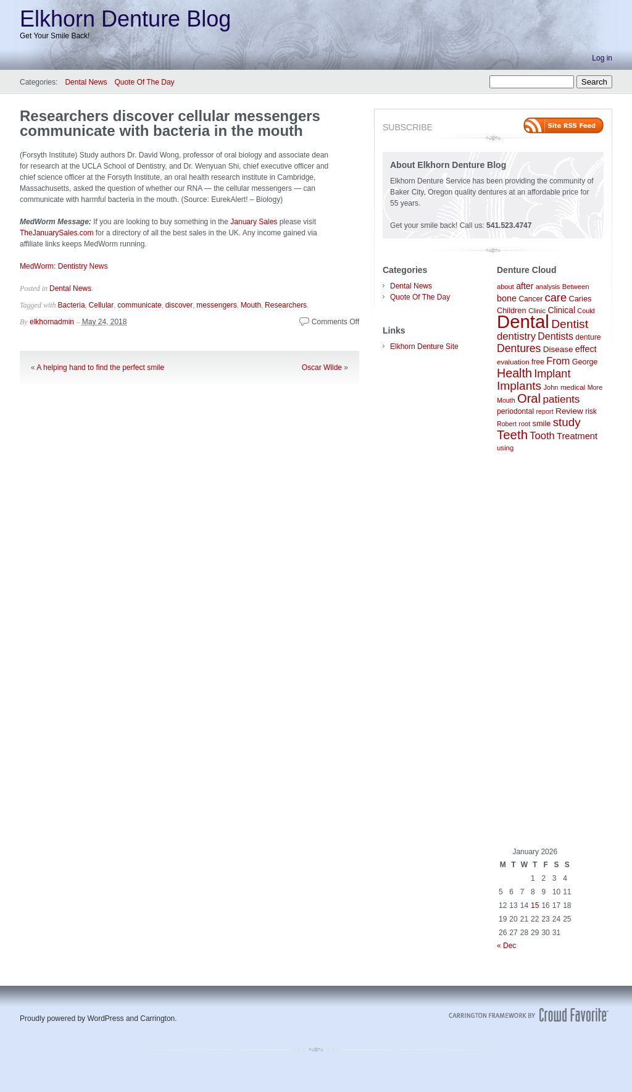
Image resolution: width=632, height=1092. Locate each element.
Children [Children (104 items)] (511, 310)
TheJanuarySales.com (56, 233)
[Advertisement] (551, 649)
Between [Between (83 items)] (575, 286)
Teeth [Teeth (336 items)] (512, 434)
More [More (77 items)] (595, 387)
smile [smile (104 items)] (542, 423)
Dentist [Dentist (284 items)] (569, 323)
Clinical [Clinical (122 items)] (561, 310)
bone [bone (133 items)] (507, 298)
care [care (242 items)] (556, 297)
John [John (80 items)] (550, 387)
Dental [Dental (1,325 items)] (523, 321)
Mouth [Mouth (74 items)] (506, 400)
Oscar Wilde (322, 367)
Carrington (157, 1018)
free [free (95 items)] (537, 362)
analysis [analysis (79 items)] (548, 286)
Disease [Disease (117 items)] (558, 349)
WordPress (105, 1018)
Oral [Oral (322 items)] (529, 398)
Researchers (286, 305)
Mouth (251, 305)
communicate (139, 305)
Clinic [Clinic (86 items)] (537, 310)
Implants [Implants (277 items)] (519, 385)
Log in (602, 58)
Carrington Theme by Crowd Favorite (529, 1015)
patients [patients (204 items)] (561, 399)
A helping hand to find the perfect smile (100, 367)
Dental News (86, 82)
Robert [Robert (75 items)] (507, 423)
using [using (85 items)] (505, 448)
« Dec (506, 945)
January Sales (253, 221)
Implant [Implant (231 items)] (552, 374)
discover (179, 305)
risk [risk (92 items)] (591, 411)
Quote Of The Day (144, 82)
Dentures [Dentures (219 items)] (519, 348)
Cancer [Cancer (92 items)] (530, 299)
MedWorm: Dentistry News (63, 266)
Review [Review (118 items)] (569, 411)
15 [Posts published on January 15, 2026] (535, 905)
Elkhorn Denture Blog (125, 19)
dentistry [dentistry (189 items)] (516, 336)
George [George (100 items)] (585, 362)
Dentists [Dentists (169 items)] (555, 336)
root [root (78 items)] (524, 423)
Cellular (101, 305)
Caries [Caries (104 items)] (580, 298)
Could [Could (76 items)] (585, 310)
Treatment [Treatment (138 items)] (577, 436)
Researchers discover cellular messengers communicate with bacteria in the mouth (170, 123)
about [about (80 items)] (505, 286)
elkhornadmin (52, 321)
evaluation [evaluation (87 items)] (513, 362)
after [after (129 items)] (524, 286)
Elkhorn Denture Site (424, 346)
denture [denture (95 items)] (588, 337)
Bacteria (71, 305)
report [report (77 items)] (545, 411)
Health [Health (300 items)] (514, 373)
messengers (216, 305)
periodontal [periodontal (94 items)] (515, 411)
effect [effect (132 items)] (586, 349)
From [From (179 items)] (558, 360)
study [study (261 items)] (567, 422)
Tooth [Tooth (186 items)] (542, 436)
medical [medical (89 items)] (572, 387)
